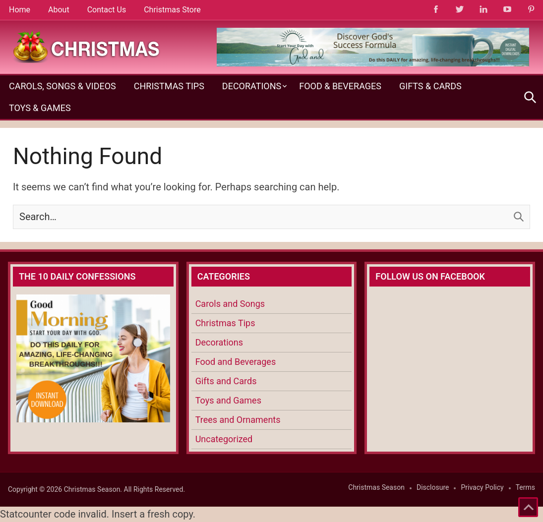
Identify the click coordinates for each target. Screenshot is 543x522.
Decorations (251, 86)
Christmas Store (172, 9)
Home (19, 9)
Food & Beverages (340, 86)
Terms (525, 487)
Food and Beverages (235, 361)
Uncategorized (224, 439)
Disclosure (433, 487)
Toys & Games (40, 108)
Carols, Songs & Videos (62, 86)
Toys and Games (228, 400)
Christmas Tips (169, 86)
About (58, 9)
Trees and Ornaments (238, 419)
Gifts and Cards (226, 381)
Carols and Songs (230, 303)
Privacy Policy (482, 487)
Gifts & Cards (430, 86)
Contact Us (106, 9)
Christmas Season (376, 487)
